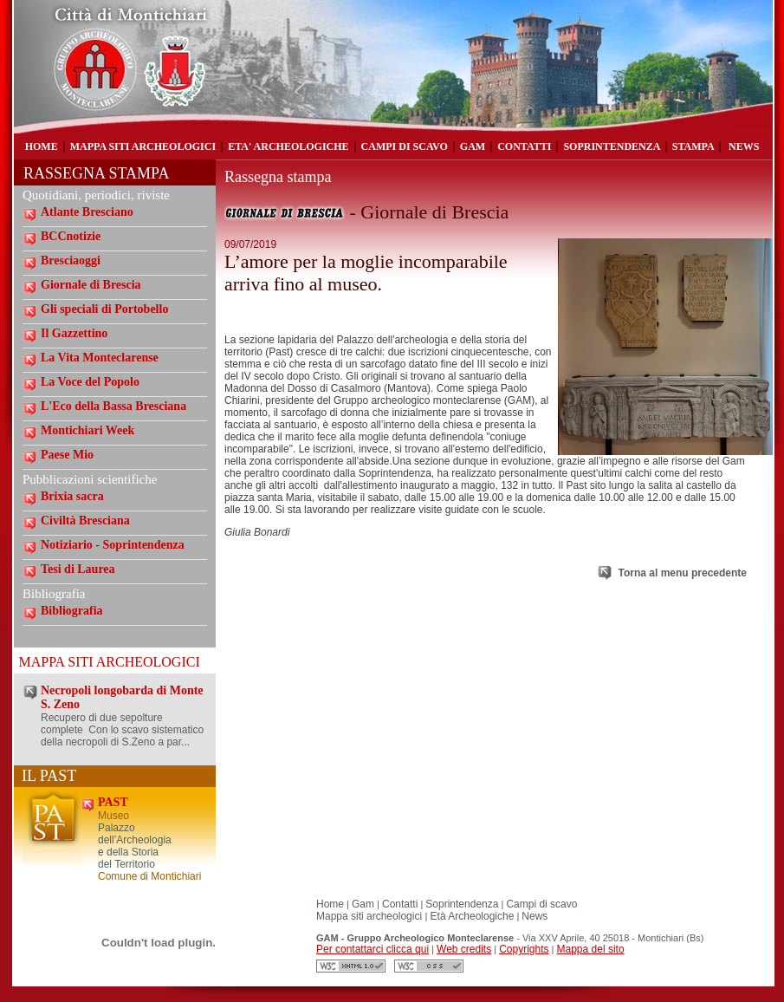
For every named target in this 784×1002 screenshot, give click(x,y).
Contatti (400, 904)
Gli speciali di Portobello (104, 309)
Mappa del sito (591, 949)
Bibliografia (72, 610)
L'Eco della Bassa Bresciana (113, 406)
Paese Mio (67, 454)
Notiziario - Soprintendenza (113, 544)
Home (330, 904)
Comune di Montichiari (149, 876)
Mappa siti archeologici (370, 916)
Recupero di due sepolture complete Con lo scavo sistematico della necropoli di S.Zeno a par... (122, 730)
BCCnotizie (70, 236)
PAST (113, 802)
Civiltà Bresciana (85, 520)
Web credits (464, 949)
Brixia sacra (72, 496)
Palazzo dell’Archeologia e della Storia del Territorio (135, 846)
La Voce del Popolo (90, 381)
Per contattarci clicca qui (372, 949)
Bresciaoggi (70, 260)
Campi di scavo (541, 904)
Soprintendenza (461, 904)
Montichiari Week (87, 430)
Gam (363, 904)
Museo (113, 816)
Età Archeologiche (470, 916)
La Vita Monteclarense (100, 357)
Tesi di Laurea (78, 569)
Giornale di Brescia (91, 284)
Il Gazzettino (74, 333)
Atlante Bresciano (87, 211)
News (535, 916)
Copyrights (523, 949)
